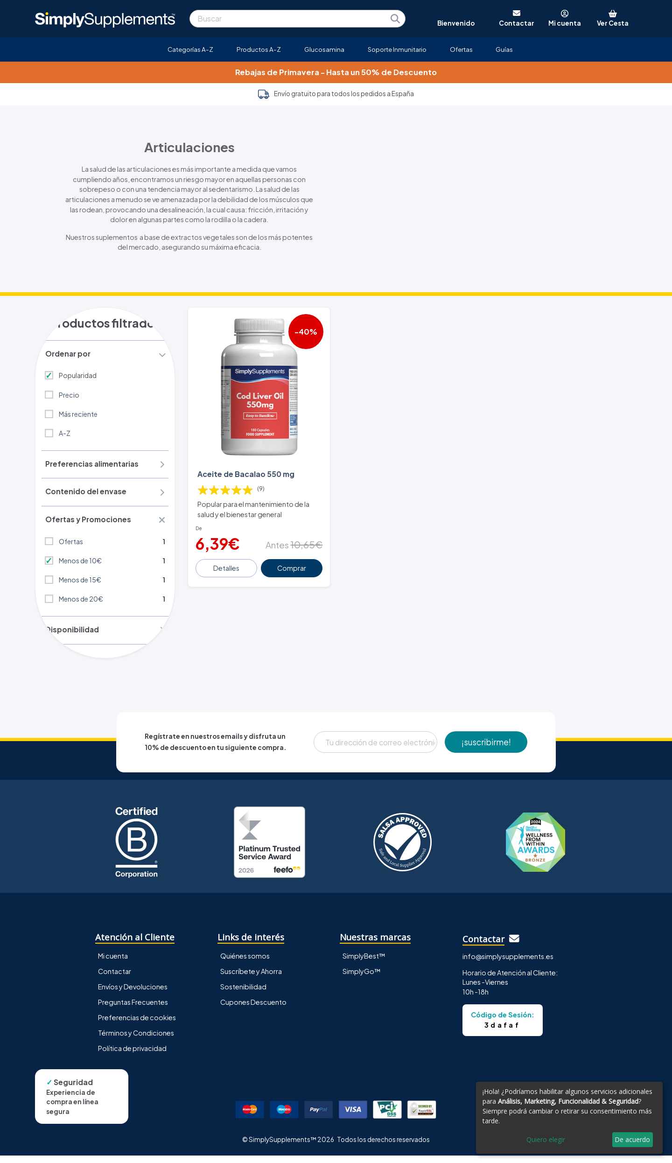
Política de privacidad (132, 1055)
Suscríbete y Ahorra (251, 978)
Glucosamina (324, 49)
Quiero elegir (545, 1139)
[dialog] (569, 1118)
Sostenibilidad (243, 993)
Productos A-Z (259, 49)
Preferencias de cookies (137, 1024)
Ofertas (461, 49)
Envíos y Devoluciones (133, 993)
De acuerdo (632, 1139)
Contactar (114, 978)
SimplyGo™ (362, 978)
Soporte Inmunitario (397, 49)
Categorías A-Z (190, 49)
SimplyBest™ (364, 963)
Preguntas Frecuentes (133, 1009)
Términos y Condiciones (136, 1040)
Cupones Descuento (253, 1009)
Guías (504, 49)
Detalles (227, 561)
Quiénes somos (245, 963)
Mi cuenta (113, 963)
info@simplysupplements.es (507, 963)
